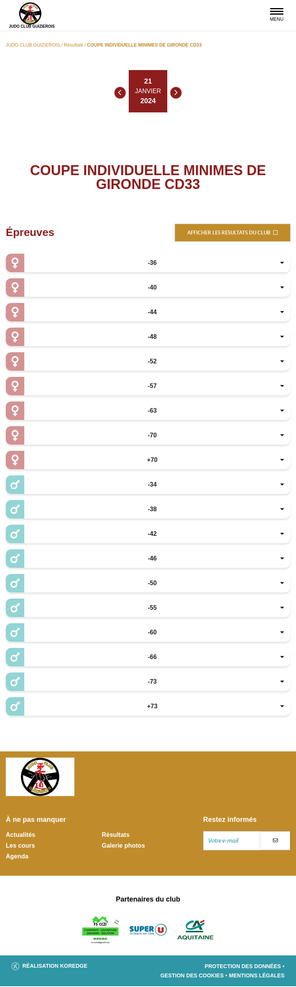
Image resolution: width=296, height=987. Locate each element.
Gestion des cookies (192, 976)
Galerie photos (123, 846)
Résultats (116, 835)
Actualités (20, 835)
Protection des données (243, 967)
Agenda (17, 857)
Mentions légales (256, 976)
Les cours (20, 846)
